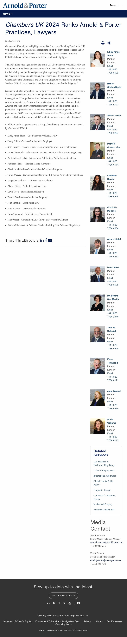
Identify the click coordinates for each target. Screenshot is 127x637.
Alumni (99, 621)
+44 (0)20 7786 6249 (113, 195)
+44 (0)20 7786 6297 (113, 131)
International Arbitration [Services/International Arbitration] (105, 476)
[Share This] (109, 43)
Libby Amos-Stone (113, 53)
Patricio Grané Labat (113, 145)
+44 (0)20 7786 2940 (113, 315)
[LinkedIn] (42, 240)
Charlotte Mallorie (112, 209)
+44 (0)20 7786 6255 (113, 347)
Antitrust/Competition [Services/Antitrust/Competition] (104, 509)
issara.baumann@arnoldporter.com (106, 542)
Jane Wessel (114, 391)
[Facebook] (46, 240)
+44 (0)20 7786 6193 (113, 71)
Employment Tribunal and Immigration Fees (57, 621)
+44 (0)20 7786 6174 (113, 163)
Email (110, 65)
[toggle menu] (116, 5)
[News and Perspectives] (77, 603)
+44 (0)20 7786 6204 (113, 226)
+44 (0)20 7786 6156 (113, 283)
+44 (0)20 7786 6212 (113, 255)
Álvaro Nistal (114, 239)
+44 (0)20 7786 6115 (113, 438)
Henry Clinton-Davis (114, 85)
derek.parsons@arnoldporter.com (105, 560)
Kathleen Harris (112, 177)
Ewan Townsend (112, 361)
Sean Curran (114, 115)
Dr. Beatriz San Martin (113, 297)
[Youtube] (70, 603)
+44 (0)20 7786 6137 (113, 103)
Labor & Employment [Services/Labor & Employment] (104, 470)
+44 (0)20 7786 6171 (113, 378)
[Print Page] (103, 43)
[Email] (50, 240)
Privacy (87, 621)
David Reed (113, 267)
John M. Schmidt (111, 329)
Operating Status (63, 624)
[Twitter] (64, 603)
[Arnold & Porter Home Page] (25, 5)
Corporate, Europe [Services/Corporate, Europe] (102, 490)
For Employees (114, 621)
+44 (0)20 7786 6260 (113, 407)
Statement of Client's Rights (17, 621)
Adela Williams (111, 421)
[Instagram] (54, 603)
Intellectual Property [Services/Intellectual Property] (103, 504)
